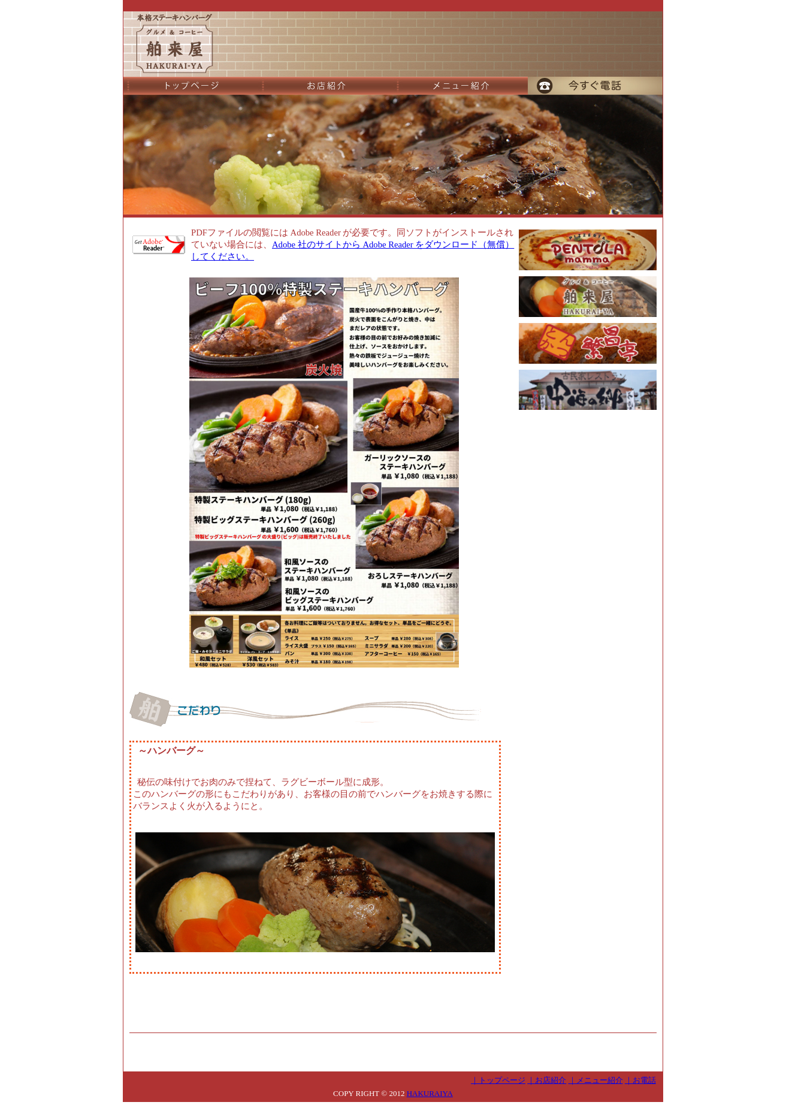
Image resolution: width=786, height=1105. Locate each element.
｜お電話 (640, 1080)
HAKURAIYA (430, 1093)
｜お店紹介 (546, 1080)
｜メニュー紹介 (596, 1080)
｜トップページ (498, 1080)
